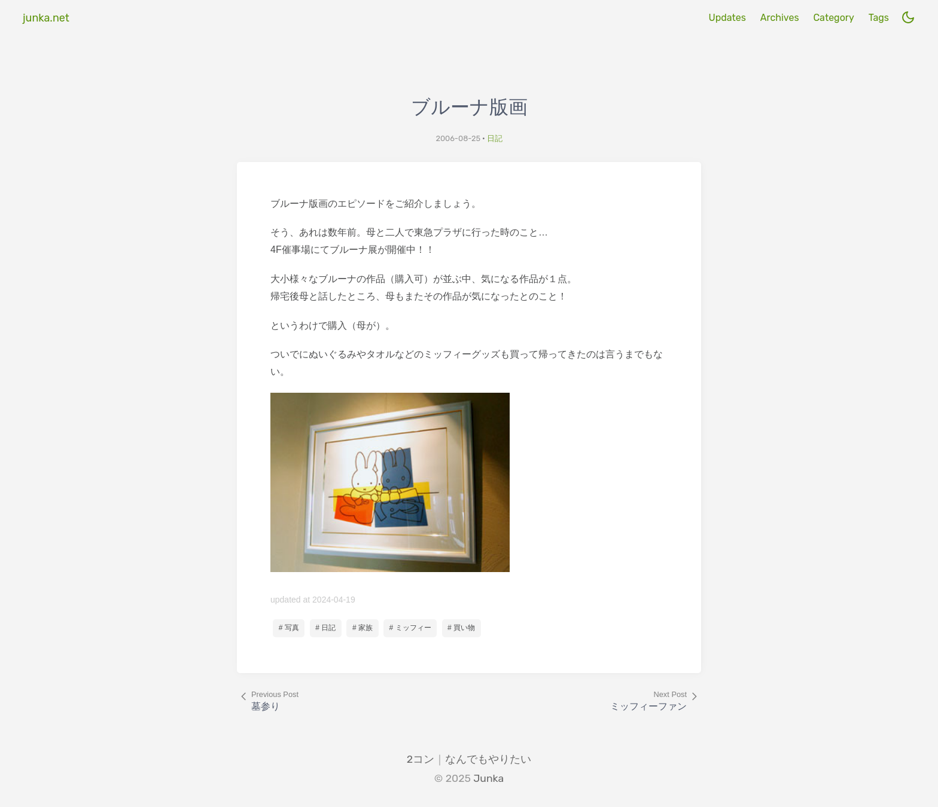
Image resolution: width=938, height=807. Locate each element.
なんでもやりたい (488, 759)
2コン (420, 759)
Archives (779, 17)
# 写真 (289, 627)
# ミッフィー (410, 627)
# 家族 (362, 627)
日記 (494, 138)
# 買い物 (461, 627)
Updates (726, 17)
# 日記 (325, 627)
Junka (488, 778)
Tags (879, 17)
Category (833, 17)
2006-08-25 (458, 138)
